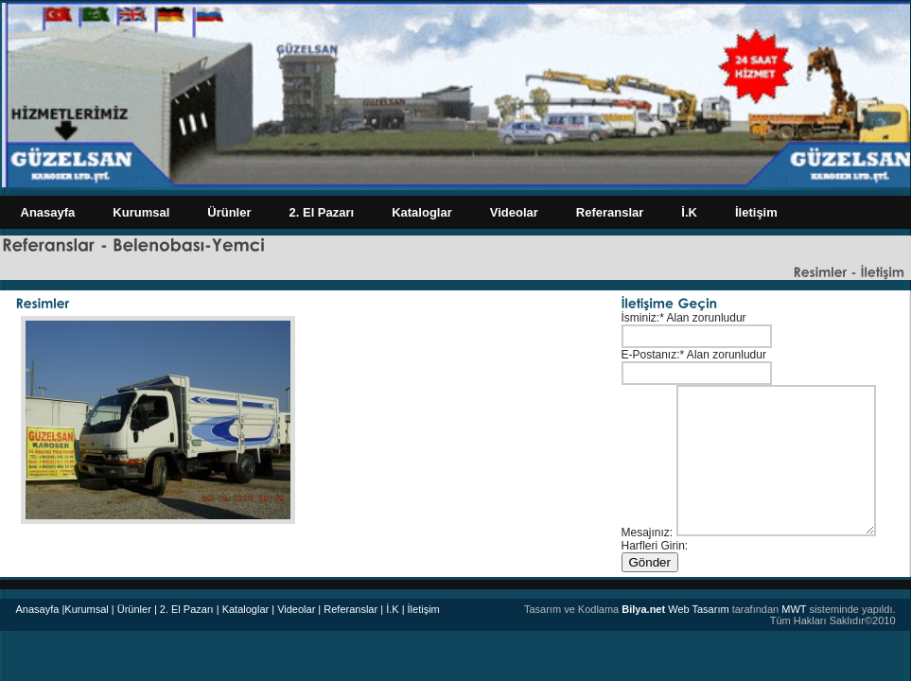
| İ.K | (392, 609)
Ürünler (229, 212)
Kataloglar (422, 212)
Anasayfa (48, 212)
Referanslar (610, 212)
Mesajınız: (648, 532)
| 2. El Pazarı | (186, 609)
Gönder (650, 562)
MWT (793, 609)
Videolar (514, 212)
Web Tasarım (675, 609)
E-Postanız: (651, 354)
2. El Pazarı (322, 212)
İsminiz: (641, 317)
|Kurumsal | (87, 609)
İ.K (689, 212)
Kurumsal (141, 212)
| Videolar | (296, 609)
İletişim (756, 212)
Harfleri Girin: (655, 545)
